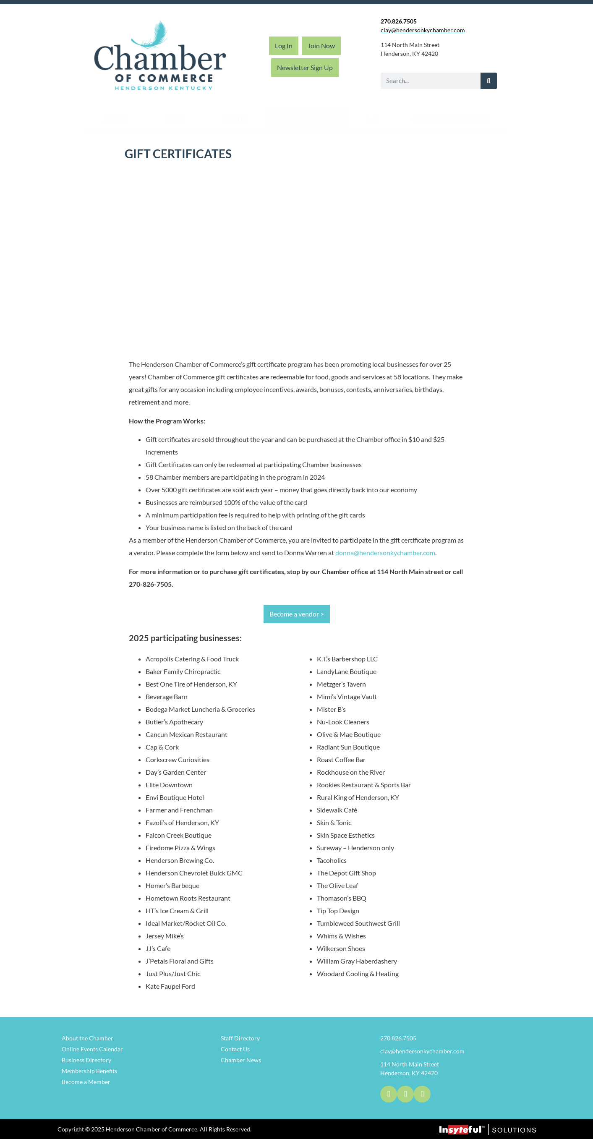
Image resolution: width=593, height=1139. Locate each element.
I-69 (372, 119)
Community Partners (451, 119)
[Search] (489, 81)
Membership (308, 119)
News (176, 119)
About (117, 119)
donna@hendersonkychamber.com (385, 552)
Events (236, 119)
